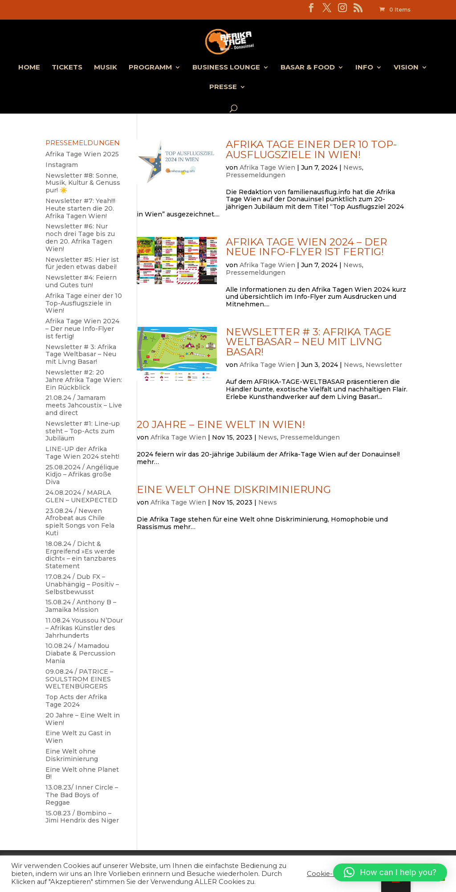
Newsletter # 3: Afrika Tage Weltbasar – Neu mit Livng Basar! (308, 342)
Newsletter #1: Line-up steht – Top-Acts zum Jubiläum (82, 431)
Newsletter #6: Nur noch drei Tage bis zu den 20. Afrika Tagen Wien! (80, 237)
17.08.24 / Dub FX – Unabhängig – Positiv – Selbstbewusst (82, 584)
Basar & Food (308, 67)
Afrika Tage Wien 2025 (82, 154)
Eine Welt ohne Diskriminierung (234, 489)
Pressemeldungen (255, 175)
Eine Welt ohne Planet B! (82, 773)
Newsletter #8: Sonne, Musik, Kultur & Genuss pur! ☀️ (82, 183)
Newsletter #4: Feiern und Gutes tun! (81, 281)
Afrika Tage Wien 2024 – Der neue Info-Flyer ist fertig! (306, 247)
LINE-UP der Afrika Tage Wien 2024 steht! (82, 452)
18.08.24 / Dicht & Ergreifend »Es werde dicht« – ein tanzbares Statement (80, 555)
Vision (406, 67)
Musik (105, 67)
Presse (223, 87)
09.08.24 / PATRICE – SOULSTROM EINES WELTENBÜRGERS (79, 679)
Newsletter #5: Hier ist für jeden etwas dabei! (82, 263)
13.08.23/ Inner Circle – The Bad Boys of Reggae (81, 794)
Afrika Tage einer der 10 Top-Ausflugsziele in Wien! (311, 149)
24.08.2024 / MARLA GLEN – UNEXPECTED (81, 496)
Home (29, 67)
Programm (150, 67)
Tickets (67, 67)
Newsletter (384, 365)
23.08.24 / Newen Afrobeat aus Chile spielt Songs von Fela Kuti (79, 522)
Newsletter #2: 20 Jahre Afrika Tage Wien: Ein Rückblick (83, 379)
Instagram (61, 165)
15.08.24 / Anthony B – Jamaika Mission (80, 606)
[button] (390, 872)
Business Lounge (226, 67)
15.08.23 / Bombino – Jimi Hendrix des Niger (82, 817)
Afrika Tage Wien (267, 167)
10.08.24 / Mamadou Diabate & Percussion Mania (80, 653)
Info (364, 67)
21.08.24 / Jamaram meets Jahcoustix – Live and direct (83, 405)
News (352, 167)
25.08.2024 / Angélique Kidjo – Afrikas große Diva (82, 474)
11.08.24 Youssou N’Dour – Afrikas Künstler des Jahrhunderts (84, 627)
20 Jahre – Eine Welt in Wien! (221, 424)
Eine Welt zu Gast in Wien (78, 737)
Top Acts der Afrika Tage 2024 (76, 701)
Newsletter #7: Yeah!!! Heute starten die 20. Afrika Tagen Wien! (80, 208)
